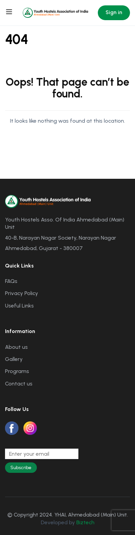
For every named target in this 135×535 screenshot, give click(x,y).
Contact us (18, 383)
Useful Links (19, 305)
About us (16, 347)
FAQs (11, 281)
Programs (17, 371)
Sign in (114, 12)
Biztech (85, 522)
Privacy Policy (21, 293)
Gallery (14, 359)
